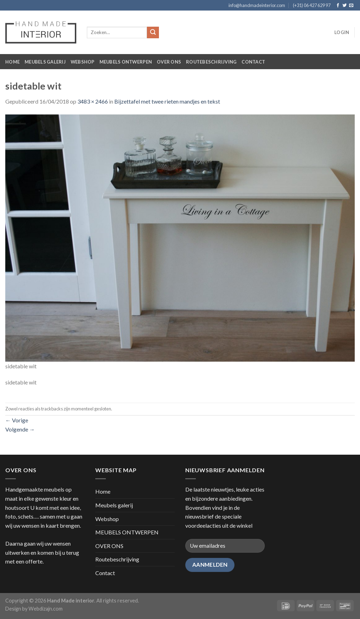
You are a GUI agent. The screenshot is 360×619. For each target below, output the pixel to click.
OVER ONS (169, 62)
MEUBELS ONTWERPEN (125, 62)
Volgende (20, 429)
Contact (253, 62)
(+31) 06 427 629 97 (311, 5)
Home (12, 62)
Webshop (83, 62)
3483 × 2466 (92, 101)
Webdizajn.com (45, 609)
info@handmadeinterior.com (257, 5)
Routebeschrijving (211, 62)
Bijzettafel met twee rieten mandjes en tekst (167, 101)
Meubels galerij (45, 62)
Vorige (16, 420)
